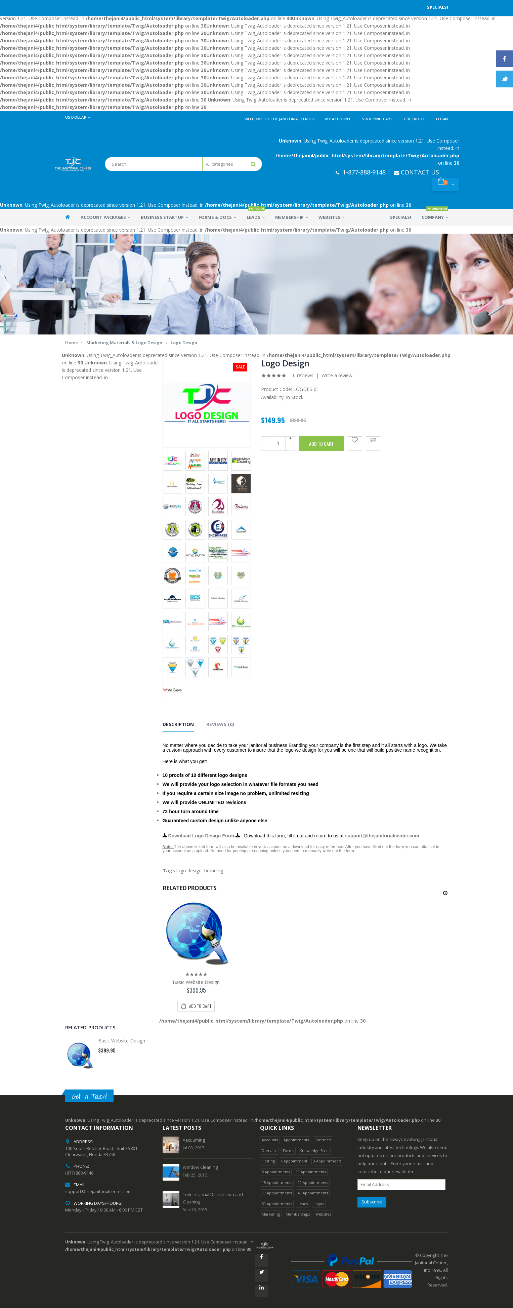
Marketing (271, 1214)
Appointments (296, 1139)
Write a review (337, 375)
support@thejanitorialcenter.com (382, 835)
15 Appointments (277, 1182)
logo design (189, 870)
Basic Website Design (196, 982)
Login (442, 118)
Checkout (414, 118)
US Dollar (77, 117)
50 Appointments (277, 1203)
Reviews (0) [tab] (220, 724)
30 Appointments (277, 1192)
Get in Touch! (89, 1096)
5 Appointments (276, 1171)
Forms (288, 1150)
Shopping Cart (377, 118)
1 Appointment (294, 1160)
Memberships (298, 1214)
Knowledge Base (314, 1150)
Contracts (322, 1139)
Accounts (270, 1139)
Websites (323, 1214)
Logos (318, 1203)
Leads (303, 1203)
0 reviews (303, 375)
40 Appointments (313, 1192)
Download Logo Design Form (198, 835)
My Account (338, 118)
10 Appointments (311, 1171)
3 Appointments (327, 1160)
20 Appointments (313, 1182)
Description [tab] (178, 724)
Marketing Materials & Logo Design (124, 343)
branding (213, 870)
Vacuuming (194, 1140)
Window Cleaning (200, 1167)
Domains (269, 1150)
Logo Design (184, 343)
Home (71, 343)
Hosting (268, 1160)
